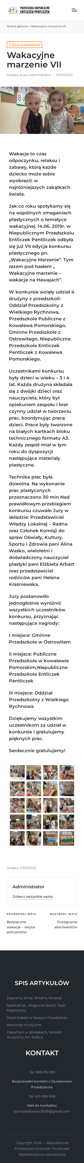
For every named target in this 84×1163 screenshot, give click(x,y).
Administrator (28, 886)
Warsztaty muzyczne (24, 1025)
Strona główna (17, 26)
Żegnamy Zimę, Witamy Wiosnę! (34, 998)
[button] (33, 896)
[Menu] (74, 10)
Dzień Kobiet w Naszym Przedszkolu (37, 1017)
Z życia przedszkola (24, 45)
